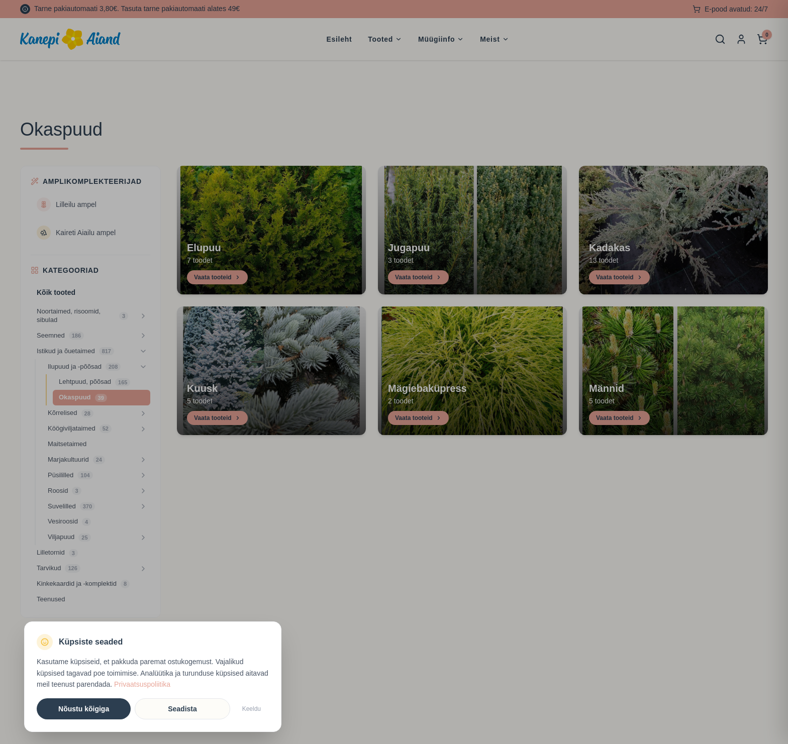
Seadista (182, 709)
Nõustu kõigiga (83, 709)
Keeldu (251, 708)
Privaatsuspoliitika (142, 684)
